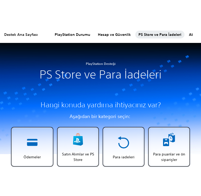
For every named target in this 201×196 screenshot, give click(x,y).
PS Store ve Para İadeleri (159, 34)
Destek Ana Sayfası (21, 34)
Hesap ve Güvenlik (114, 34)
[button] (32, 147)
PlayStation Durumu (72, 34)
